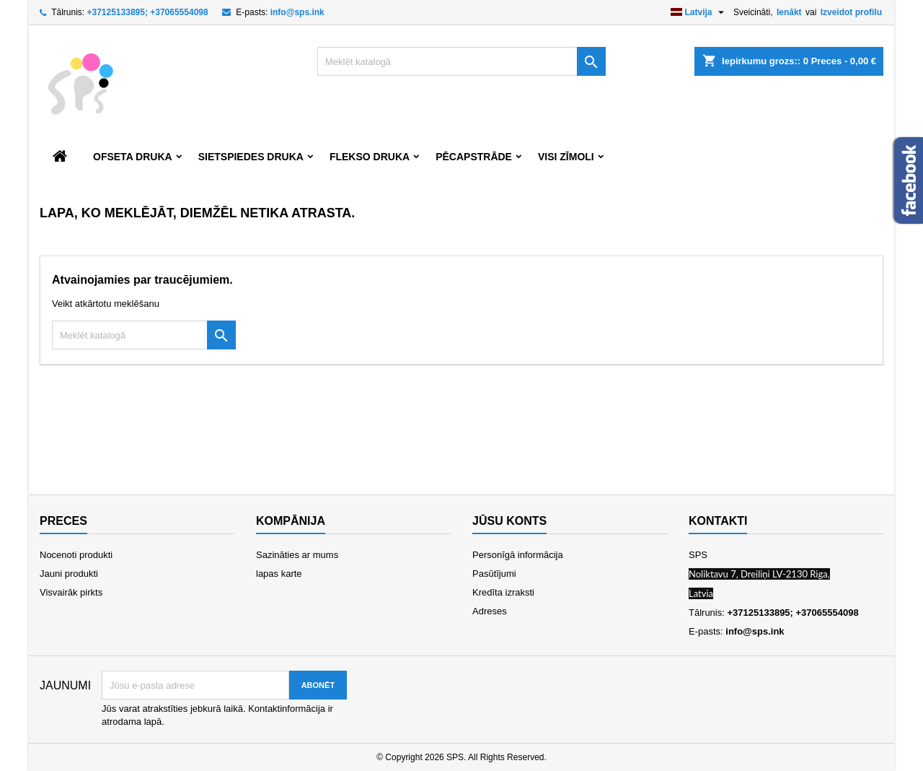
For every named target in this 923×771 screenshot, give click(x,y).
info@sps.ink (297, 12)
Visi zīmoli (566, 156)
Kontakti (718, 521)
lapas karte (279, 573)
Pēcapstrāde (474, 156)
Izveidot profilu (851, 12)
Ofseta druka (132, 156)
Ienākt (789, 12)
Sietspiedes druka (251, 156)
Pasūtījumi (494, 573)
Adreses (489, 611)
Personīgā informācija (517, 554)
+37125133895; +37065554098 (147, 12)
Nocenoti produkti (76, 554)
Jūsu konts (509, 521)
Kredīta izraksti (503, 592)
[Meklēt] (461, 61)
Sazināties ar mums (297, 554)
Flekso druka (370, 156)
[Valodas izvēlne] (699, 12)
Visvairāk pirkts (71, 592)
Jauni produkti (69, 573)
